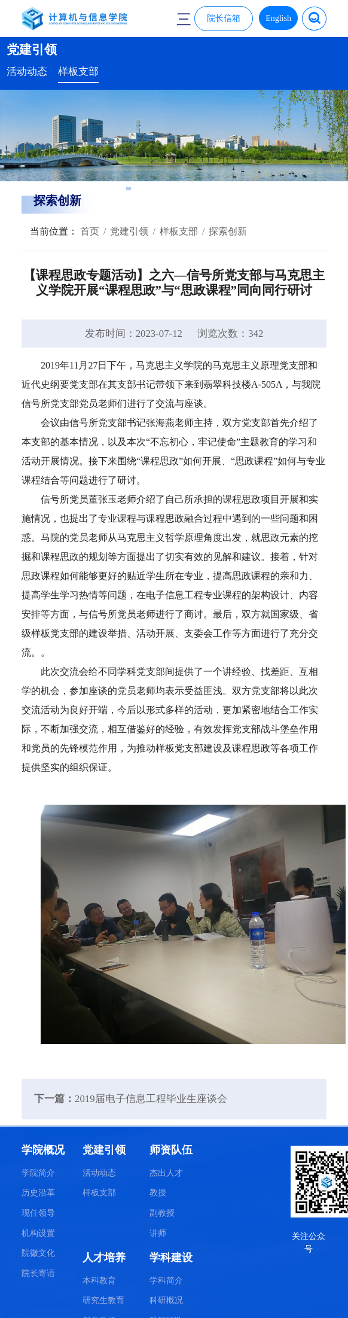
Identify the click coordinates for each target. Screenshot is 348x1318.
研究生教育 (103, 1300)
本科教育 (99, 1280)
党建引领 (129, 231)
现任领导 (38, 1213)
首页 (88, 231)
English (278, 18)
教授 (157, 1192)
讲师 (157, 1233)
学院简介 (38, 1172)
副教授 (162, 1213)
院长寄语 (38, 1273)
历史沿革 (38, 1192)
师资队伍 (171, 1150)
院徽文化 (38, 1253)
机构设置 (38, 1233)
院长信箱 (223, 18)
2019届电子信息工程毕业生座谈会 (151, 1098)
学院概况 (43, 1150)
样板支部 (78, 71)
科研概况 (166, 1300)
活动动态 (27, 71)
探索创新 (228, 231)
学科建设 (171, 1258)
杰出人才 (166, 1172)
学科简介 (166, 1280)
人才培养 (104, 1258)
